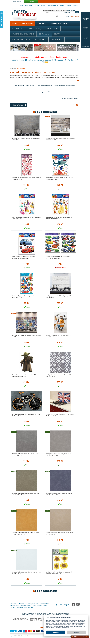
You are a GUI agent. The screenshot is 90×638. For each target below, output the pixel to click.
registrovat (76, 5)
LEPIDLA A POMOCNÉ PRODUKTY (21, 39)
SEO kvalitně (23, 636)
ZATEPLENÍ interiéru (40, 39)
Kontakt (62, 5)
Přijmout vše (56, 632)
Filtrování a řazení (18, 105)
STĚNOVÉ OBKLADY (52, 29)
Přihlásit (69, 5)
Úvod (21, 5)
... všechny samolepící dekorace (70, 98)
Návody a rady (29, 5)
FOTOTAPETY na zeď (17, 29)
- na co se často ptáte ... (62, 605)
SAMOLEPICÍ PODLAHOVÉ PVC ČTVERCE (23, 34)
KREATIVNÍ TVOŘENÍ (56, 39)
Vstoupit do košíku (74, 16)
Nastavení (76, 632)
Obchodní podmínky (52, 5)
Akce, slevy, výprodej (27, 23)
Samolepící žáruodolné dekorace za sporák (64, 85)
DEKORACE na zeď (44, 34)
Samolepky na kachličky (44, 92)
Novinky (14, 23)
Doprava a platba (40, 5)
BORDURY (57, 34)
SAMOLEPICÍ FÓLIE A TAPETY (59, 23)
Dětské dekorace (30, 85)
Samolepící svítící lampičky (44, 85)
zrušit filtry (72, 105)
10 (51, 112)
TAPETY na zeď (42, 23)
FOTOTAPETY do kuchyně (35, 29)
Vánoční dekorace (18, 85)
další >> (55, 112)
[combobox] (69, 12)
